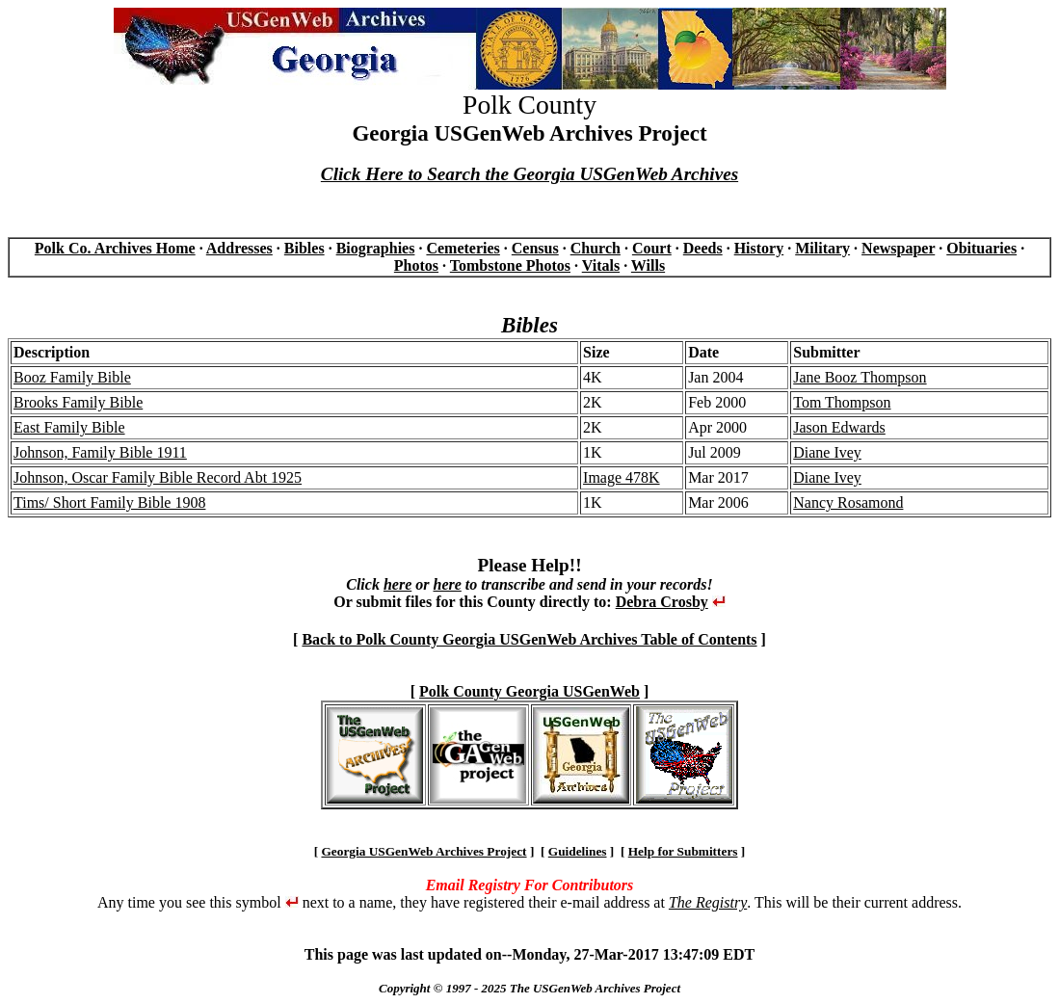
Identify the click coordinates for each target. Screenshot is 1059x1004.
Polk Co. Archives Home (115, 248)
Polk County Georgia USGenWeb (529, 691)
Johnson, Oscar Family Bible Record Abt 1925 (157, 477)
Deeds (703, 248)
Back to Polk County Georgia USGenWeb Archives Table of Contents (529, 639)
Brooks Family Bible (78, 402)
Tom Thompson (841, 402)
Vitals (601, 265)
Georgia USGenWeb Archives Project (423, 851)
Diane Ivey (827, 452)
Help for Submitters (683, 851)
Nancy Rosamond (848, 502)
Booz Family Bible (72, 377)
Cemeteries (462, 248)
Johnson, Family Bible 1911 (100, 452)
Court (652, 248)
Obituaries (981, 248)
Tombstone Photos (510, 265)
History (759, 248)
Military (822, 248)
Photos (416, 265)
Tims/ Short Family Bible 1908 (109, 502)
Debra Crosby (662, 602)
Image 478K (621, 477)
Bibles (304, 248)
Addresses (239, 248)
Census (535, 248)
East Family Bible (69, 427)
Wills (648, 265)
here (397, 584)
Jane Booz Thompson (859, 377)
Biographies (375, 248)
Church (595, 248)
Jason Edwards (839, 427)
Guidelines (577, 851)
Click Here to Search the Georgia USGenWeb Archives (529, 174)
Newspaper (898, 248)
